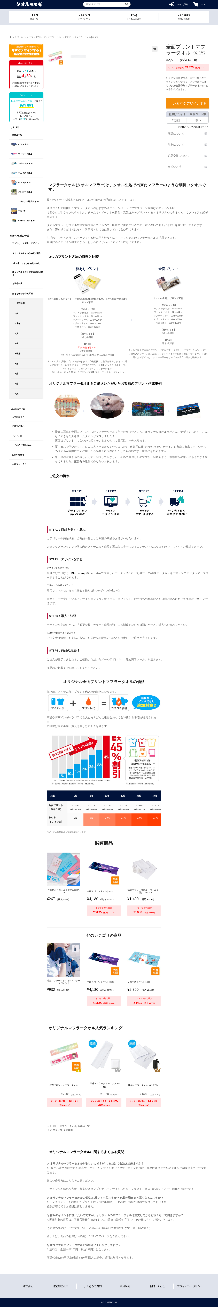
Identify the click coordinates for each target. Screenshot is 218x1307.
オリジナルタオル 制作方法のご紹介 (27, 273)
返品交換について (187, 156)
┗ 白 (16, 313)
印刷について (187, 145)
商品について (187, 133)
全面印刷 (68, 1130)
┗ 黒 (16, 393)
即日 (19, 76)
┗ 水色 (17, 323)
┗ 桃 (16, 343)
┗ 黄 (16, 333)
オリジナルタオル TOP (23, 37)
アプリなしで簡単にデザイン (25, 243)
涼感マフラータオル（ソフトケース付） (105, 1085)
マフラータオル (55, 37)
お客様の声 (17, 283)
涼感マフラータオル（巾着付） (143, 1085)
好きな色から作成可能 (22, 293)
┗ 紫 (16, 383)
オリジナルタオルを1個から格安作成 (29, 4)
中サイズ (57, 1130)
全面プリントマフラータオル (63, 1085)
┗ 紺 (16, 373)
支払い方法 (187, 167)
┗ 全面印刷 (19, 303)
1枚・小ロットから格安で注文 (26, 263)
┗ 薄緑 (17, 353)
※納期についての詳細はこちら (193, 127)
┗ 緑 (16, 363)
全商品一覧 (40, 37)
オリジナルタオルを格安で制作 (26, 253)
